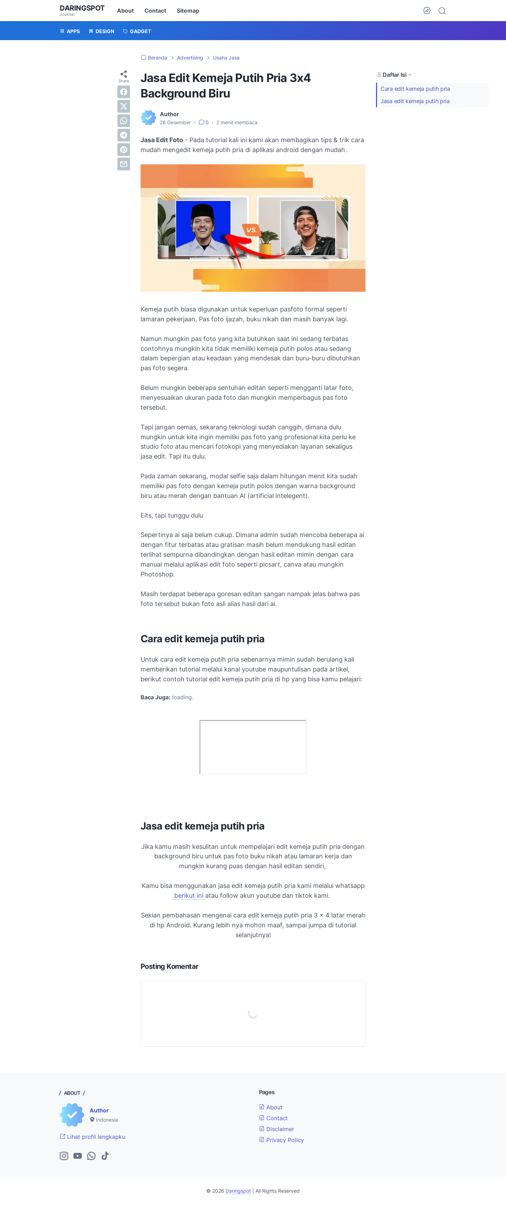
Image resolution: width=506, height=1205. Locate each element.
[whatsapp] (123, 120)
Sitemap (188, 10)
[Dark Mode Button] (427, 10)
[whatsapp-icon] (91, 1156)
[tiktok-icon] (105, 1156)
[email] (123, 164)
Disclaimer (276, 1129)
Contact (155, 10)
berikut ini (189, 895)
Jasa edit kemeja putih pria (415, 101)
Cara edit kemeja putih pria (415, 88)
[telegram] (123, 135)
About (125, 10)
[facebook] (123, 92)
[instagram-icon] (64, 1156)
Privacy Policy (281, 1139)
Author (99, 1110)
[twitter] (123, 106)
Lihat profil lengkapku (92, 1136)
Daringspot (82, 8)
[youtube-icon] (77, 1156)
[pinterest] (123, 149)
